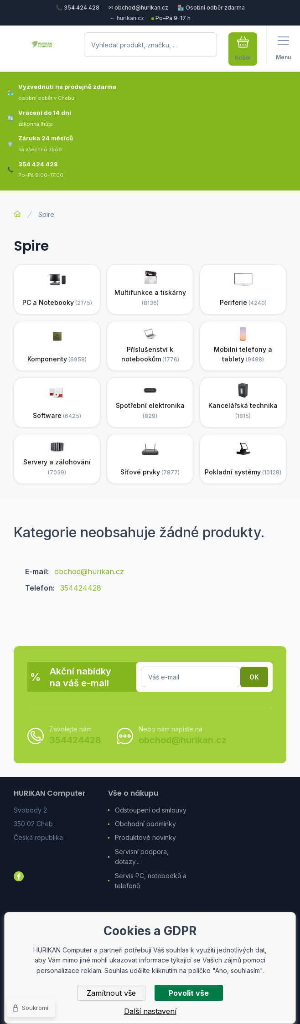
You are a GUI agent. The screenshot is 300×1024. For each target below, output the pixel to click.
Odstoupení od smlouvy (150, 810)
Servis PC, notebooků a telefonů (150, 881)
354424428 (80, 587)
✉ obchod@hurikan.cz (138, 7)
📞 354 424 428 (77, 7)
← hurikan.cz (127, 18)
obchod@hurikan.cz (89, 571)
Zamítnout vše (111, 993)
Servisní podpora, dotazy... (142, 856)
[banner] (42, 49)
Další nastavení (150, 1011)
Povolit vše (189, 993)
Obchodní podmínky (145, 824)
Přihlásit (254, 677)
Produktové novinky (145, 838)
